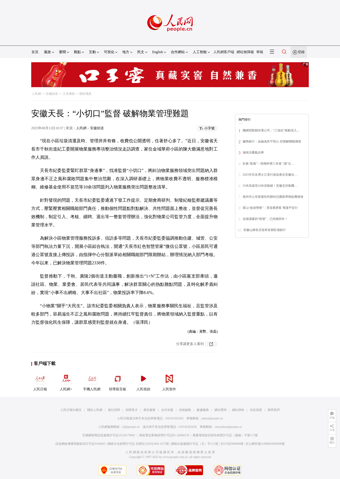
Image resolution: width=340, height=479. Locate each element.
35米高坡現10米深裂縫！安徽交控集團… (270, 185)
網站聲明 (220, 410)
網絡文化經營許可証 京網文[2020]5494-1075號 (138, 443)
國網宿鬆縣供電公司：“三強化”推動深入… (271, 130)
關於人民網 (94, 410)
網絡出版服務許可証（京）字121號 (194, 443)
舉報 (259, 52)
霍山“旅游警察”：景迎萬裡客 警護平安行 (270, 207)
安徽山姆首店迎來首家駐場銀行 (264, 230)
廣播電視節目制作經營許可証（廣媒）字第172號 (225, 435)
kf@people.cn (131, 426)
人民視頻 (143, 381)
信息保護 (256, 410)
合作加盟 (167, 410)
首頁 (34, 52)
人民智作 (169, 381)
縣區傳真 (85, 93)
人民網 (36, 93)
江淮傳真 (69, 93)
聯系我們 (274, 410)
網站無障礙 (245, 52)
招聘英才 (132, 410)
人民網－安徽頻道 (90, 128)
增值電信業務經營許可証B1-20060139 (164, 435)
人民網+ (66, 381)
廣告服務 (149, 410)
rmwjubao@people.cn (228, 426)
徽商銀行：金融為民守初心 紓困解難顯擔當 (272, 141)
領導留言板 (117, 381)
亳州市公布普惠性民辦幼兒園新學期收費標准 (273, 196)
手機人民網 (91, 381)
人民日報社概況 (71, 410)
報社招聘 (114, 410)
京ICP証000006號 (231, 443)
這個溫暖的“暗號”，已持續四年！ (265, 219)
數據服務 (203, 410)
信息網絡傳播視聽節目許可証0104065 (80, 443)
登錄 (301, 52)
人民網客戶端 (223, 52)
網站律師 (238, 410)
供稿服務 (185, 410)
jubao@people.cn (212, 418)
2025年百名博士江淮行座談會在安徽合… (270, 174)
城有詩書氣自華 (253, 152)
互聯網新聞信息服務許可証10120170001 (108, 435)
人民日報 (40, 381)
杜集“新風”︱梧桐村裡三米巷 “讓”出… (268, 163)
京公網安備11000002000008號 (265, 443)
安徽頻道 (52, 93)
